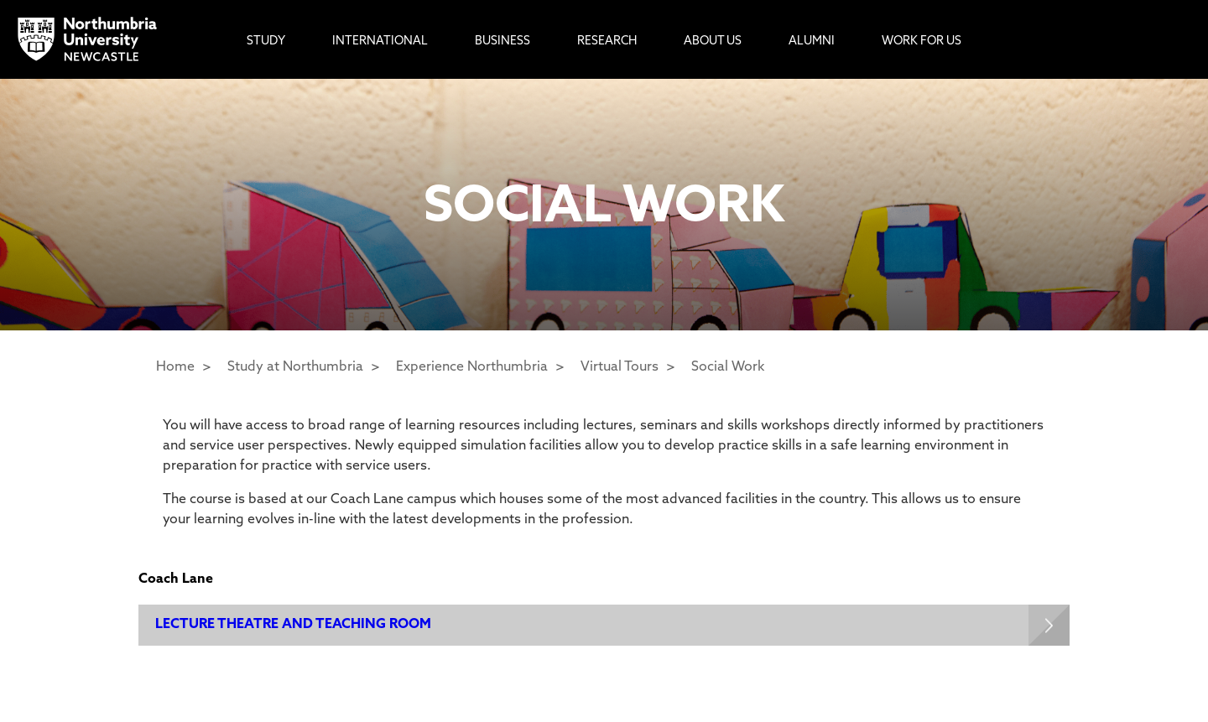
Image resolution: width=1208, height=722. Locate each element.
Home (175, 367)
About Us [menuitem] (713, 41)
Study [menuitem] (266, 41)
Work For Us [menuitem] (921, 41)
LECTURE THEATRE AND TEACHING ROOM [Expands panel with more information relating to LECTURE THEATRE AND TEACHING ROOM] (293, 624)
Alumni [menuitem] (812, 41)
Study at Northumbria (295, 367)
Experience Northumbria (472, 367)
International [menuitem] (380, 41)
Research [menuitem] (607, 41)
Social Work (727, 367)
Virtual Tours (620, 367)
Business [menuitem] (502, 41)
